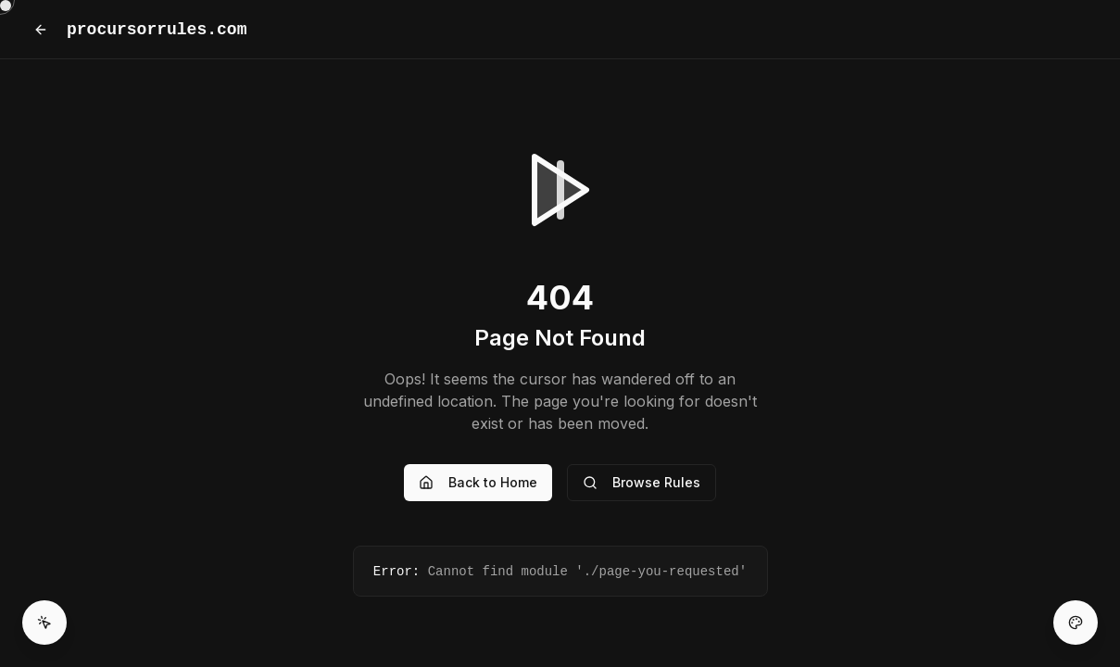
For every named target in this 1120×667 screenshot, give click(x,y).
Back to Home (478, 482)
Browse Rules (641, 482)
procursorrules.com (156, 29)
